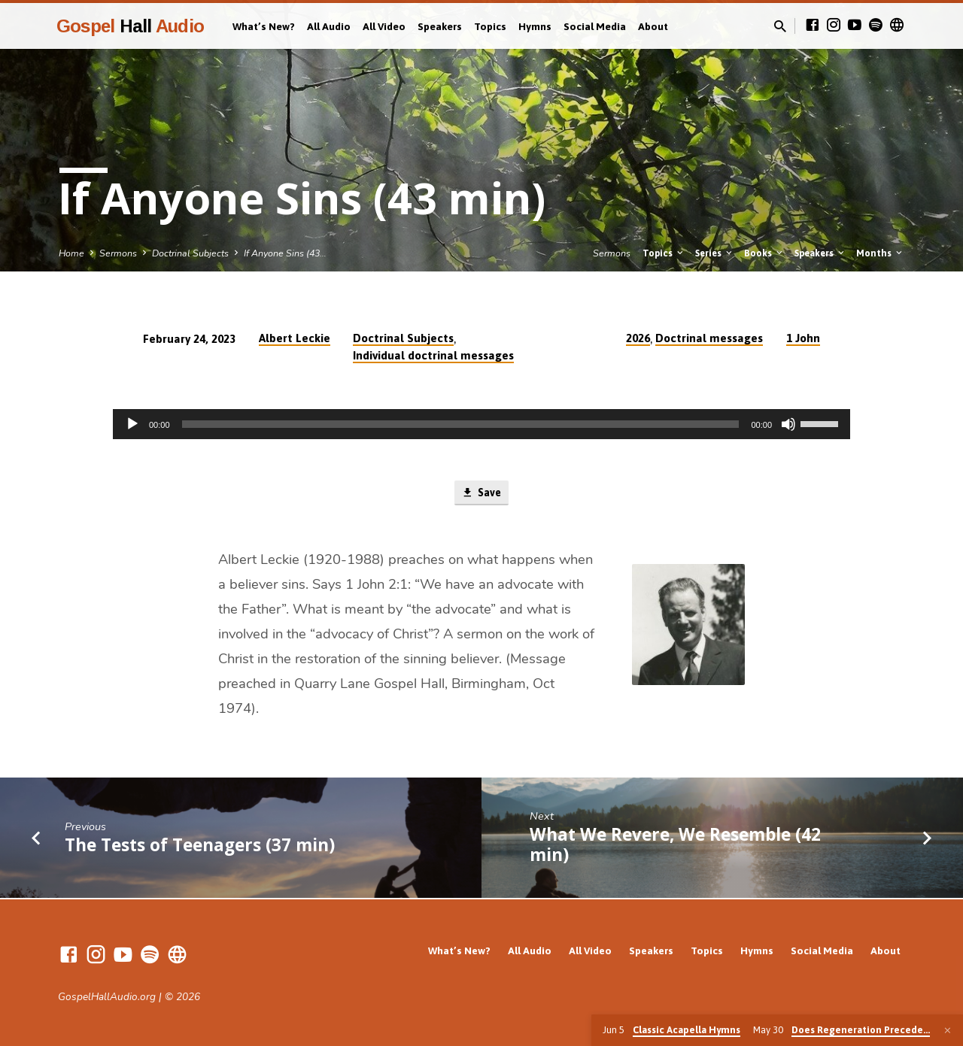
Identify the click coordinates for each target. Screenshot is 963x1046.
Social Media (595, 26)
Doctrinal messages (709, 338)
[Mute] (788, 424)
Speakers (440, 26)
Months (880, 253)
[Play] (132, 424)
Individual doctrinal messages (433, 355)
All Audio (329, 26)
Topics (490, 26)
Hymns (534, 26)
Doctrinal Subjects (190, 253)
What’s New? (263, 26)
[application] (481, 424)
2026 (638, 338)
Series (714, 253)
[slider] (461, 424)
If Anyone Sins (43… (285, 253)
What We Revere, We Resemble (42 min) (675, 846)
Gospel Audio (130, 26)
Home (71, 253)
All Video (384, 26)
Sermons (118, 253)
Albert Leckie (294, 338)
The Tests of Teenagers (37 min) (200, 846)
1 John (803, 338)
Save (481, 493)
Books (764, 253)
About (653, 26)
